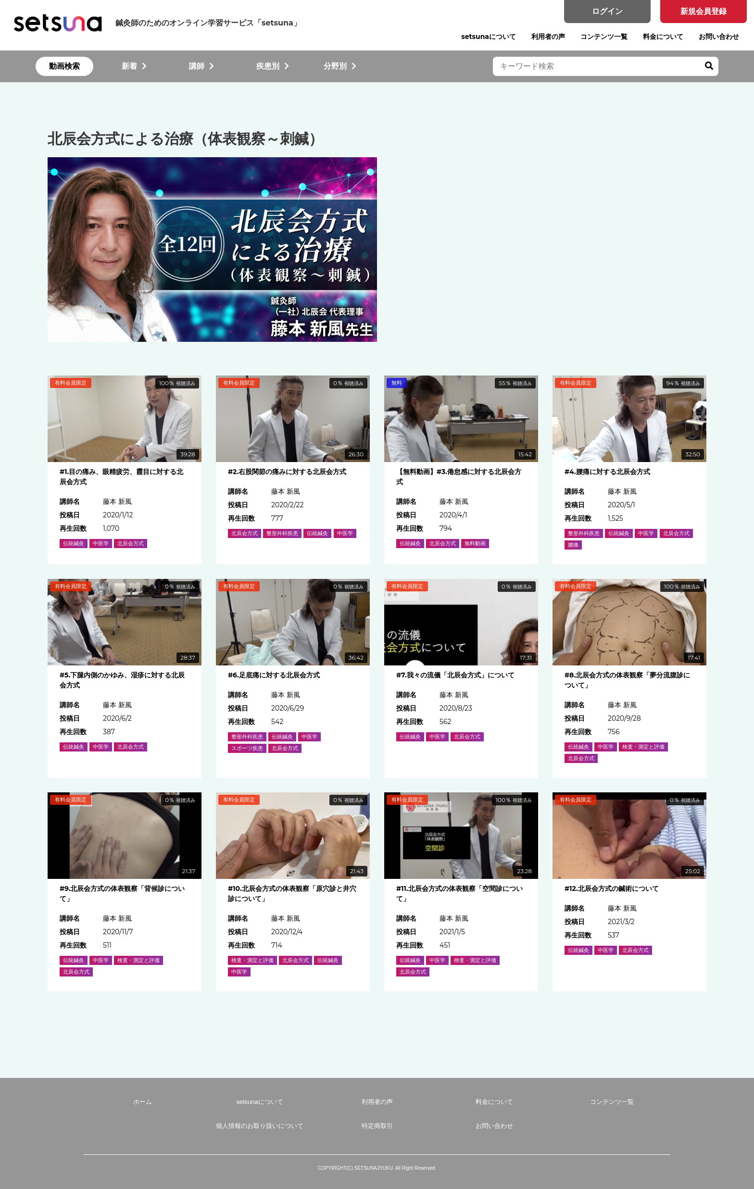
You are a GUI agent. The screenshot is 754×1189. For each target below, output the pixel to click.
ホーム (142, 1101)
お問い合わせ (719, 36)
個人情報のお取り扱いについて (259, 1125)
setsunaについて (488, 36)
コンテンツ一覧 (604, 36)
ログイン (607, 11)
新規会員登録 (703, 11)
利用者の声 (548, 36)
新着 (134, 66)
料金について (663, 36)
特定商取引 (377, 1125)
